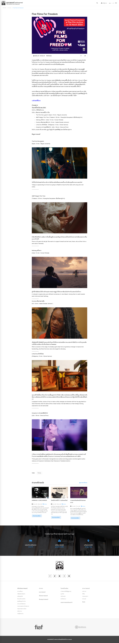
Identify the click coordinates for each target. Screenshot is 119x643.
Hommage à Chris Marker (39, 500)
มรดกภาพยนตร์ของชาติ (66, 602)
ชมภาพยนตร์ (42, 592)
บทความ (84, 591)
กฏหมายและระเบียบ (21, 609)
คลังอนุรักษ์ (20, 596)
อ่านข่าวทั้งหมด (83, 482)
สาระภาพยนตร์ (86, 588)
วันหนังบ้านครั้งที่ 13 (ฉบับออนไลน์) (59, 500)
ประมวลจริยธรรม (21, 604)
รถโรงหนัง (63, 596)
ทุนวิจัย (62, 594)
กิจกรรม (50, 56)
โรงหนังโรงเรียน (64, 588)
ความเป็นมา (20, 591)
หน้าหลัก (4, 8)
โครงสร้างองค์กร (21, 599)
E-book (84, 599)
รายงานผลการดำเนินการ (23, 606)
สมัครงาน (19, 611)
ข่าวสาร (9, 8)
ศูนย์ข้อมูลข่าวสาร (21, 601)
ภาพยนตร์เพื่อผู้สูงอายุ (66, 591)
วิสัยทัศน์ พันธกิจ (21, 594)
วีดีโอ (83, 594)
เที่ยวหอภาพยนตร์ (43, 596)
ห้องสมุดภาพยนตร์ (43, 599)
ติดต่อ (83, 602)
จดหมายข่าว (85, 596)
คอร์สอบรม (63, 599)
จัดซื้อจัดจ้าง (20, 613)
